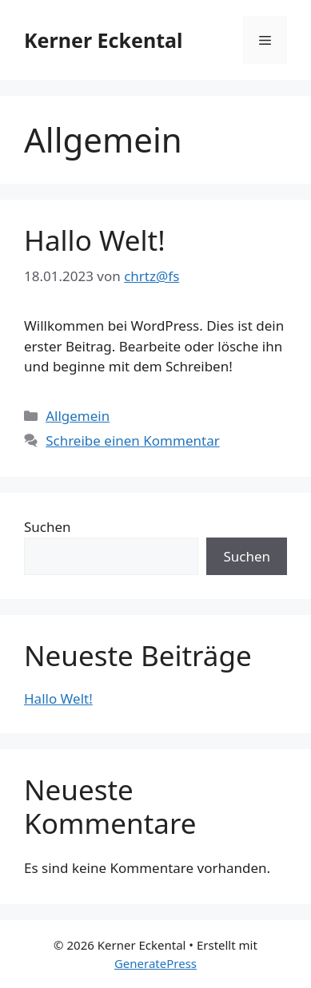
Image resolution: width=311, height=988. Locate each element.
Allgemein (78, 416)
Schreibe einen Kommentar (133, 440)
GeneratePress (155, 963)
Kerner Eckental (103, 40)
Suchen (47, 527)
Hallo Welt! (94, 240)
